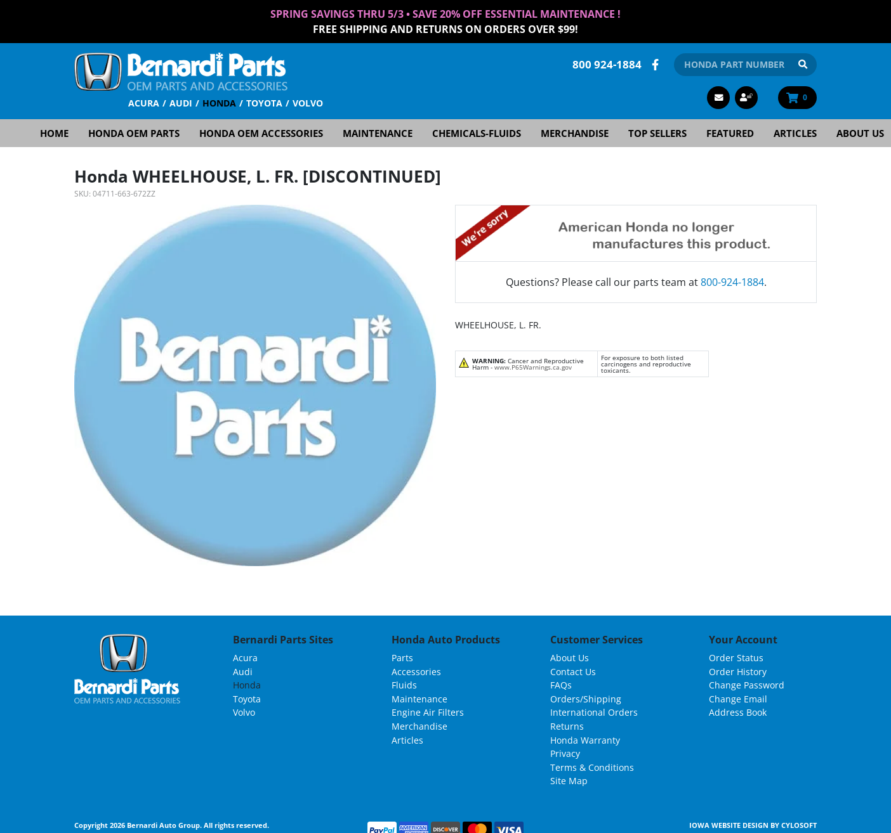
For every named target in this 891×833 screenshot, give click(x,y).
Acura (143, 103)
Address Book (738, 712)
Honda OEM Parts (134, 133)
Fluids (404, 685)
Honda (219, 103)
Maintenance (377, 133)
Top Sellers (657, 133)
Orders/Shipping (585, 699)
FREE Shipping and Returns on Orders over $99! (445, 29)
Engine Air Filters (428, 712)
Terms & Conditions (592, 767)
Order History (738, 672)
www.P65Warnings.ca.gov (533, 367)
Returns (567, 726)
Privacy (565, 753)
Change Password (746, 685)
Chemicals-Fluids (476, 133)
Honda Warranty (585, 740)
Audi (180, 103)
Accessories (416, 672)
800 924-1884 (607, 64)
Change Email (738, 699)
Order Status (736, 658)
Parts (402, 658)
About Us (569, 658)
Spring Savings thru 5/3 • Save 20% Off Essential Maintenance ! (445, 14)
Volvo (308, 103)
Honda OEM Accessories (261, 133)
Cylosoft (799, 825)
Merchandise (575, 133)
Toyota (264, 103)
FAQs (561, 685)
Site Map (569, 781)
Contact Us (573, 672)
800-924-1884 (732, 282)
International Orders (594, 712)
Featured (730, 133)
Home (54, 133)
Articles (795, 133)
